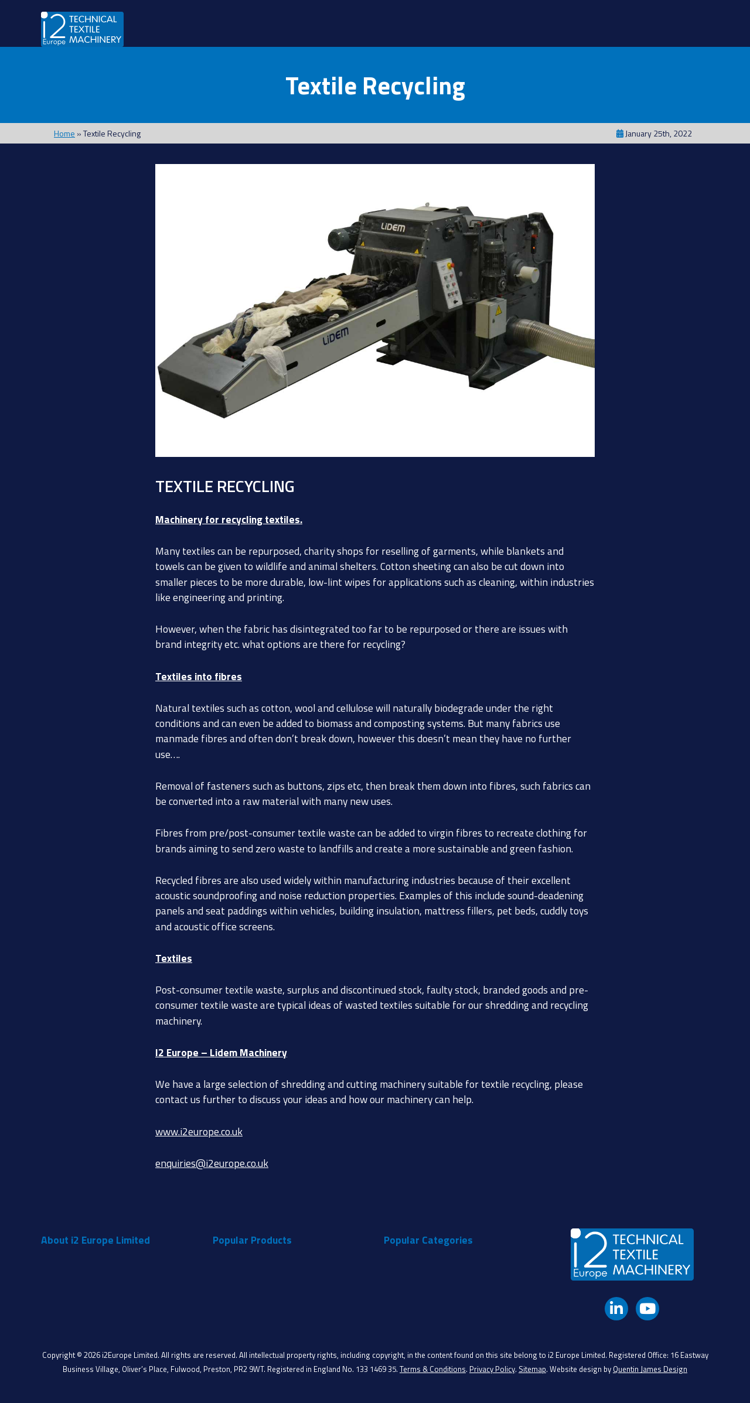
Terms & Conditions (433, 1369)
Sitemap (532, 1369)
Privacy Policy (492, 1369)
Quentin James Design (650, 1369)
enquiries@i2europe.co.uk (211, 1163)
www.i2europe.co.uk (199, 1131)
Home (64, 133)
